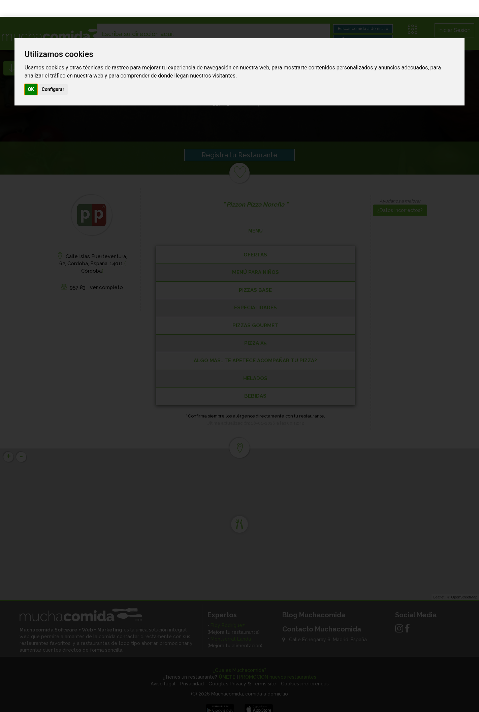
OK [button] (31, 72)
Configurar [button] (53, 72)
